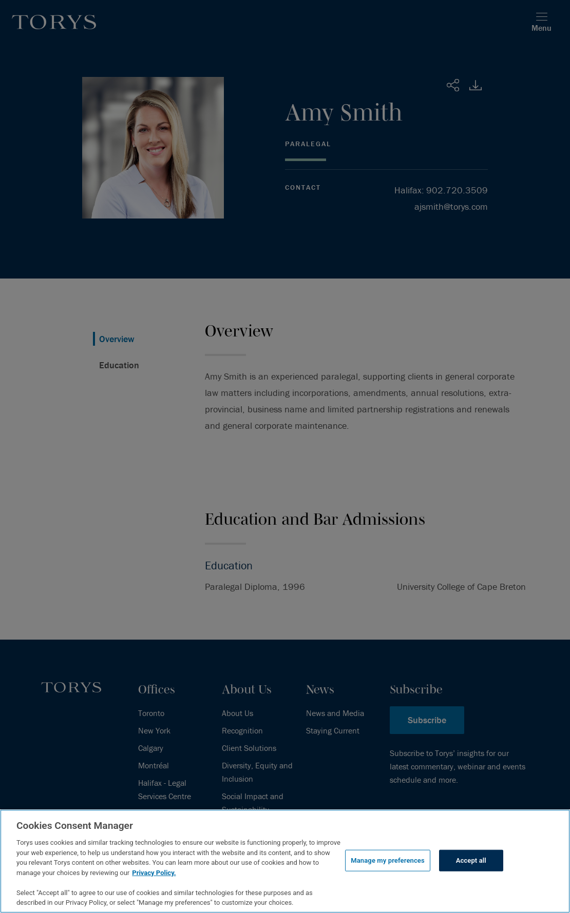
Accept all (471, 860)
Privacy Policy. (154, 873)
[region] (285, 861)
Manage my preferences (388, 860)
